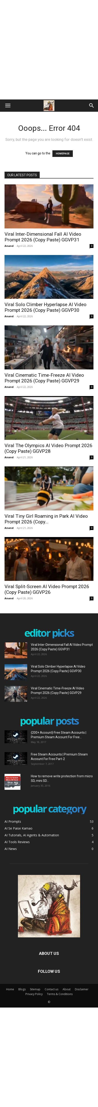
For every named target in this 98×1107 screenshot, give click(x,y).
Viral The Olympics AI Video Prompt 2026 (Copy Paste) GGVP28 (48, 448)
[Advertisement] (49, 49)
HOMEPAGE (62, 153)
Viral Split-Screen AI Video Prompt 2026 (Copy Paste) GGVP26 (47, 589)
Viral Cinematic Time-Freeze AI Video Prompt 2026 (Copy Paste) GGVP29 (44, 378)
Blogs (22, 989)
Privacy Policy (34, 994)
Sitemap (35, 989)
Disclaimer (81, 989)
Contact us (51, 989)
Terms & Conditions (60, 994)
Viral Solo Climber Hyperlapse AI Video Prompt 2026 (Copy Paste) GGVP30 (45, 307)
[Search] (91, 105)
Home (10, 989)
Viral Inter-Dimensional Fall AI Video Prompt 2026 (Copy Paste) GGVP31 (43, 237)
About (67, 989)
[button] (7, 105)
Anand (9, 246)
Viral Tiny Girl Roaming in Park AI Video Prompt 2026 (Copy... (46, 519)
